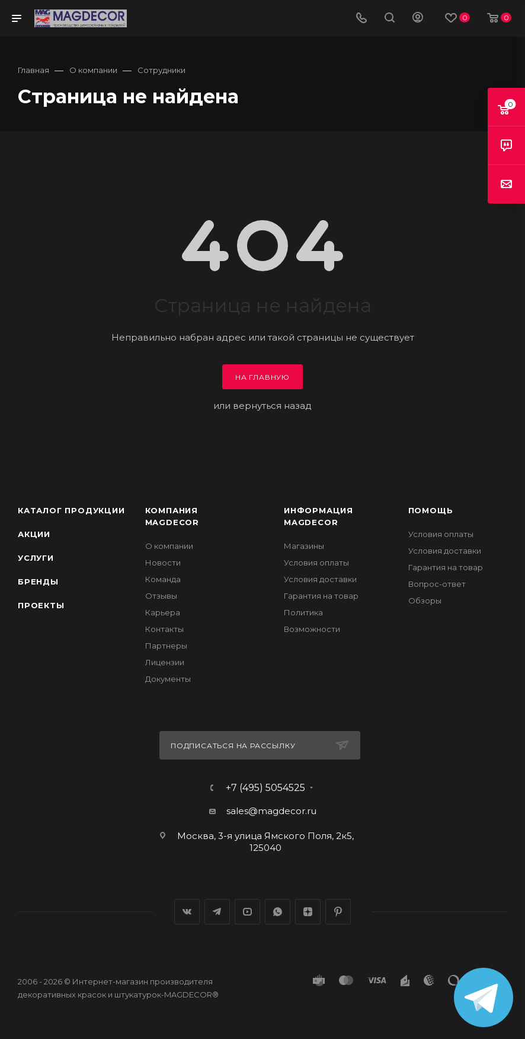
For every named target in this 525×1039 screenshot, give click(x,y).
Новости (163, 562)
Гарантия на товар (321, 595)
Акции (34, 534)
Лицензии (164, 662)
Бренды (38, 581)
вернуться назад (272, 405)
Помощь (430, 510)
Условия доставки (320, 579)
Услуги (36, 558)
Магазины (304, 546)
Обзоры (424, 600)
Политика (303, 612)
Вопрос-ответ (437, 584)
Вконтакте (187, 911)
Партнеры (166, 645)
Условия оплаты (316, 562)
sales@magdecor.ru (271, 810)
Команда (163, 579)
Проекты (41, 605)
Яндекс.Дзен (308, 911)
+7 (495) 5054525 (265, 788)
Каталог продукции (71, 510)
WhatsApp (277, 911)
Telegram (217, 911)
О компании (169, 546)
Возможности (312, 629)
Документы (168, 679)
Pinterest (338, 911)
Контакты (164, 629)
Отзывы (161, 595)
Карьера (162, 612)
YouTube (247, 911)
